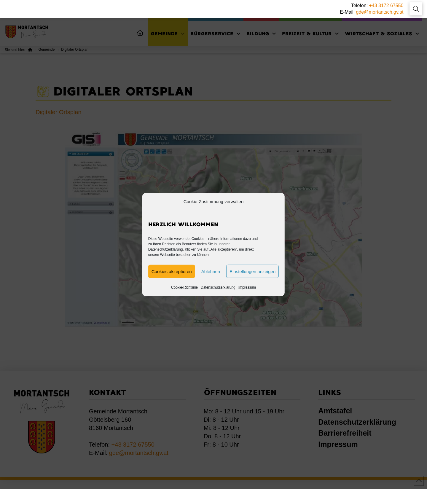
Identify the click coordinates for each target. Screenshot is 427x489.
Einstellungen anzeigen (252, 271)
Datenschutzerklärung (218, 287)
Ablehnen (210, 271)
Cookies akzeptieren (172, 271)
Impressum (247, 287)
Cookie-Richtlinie (184, 287)
